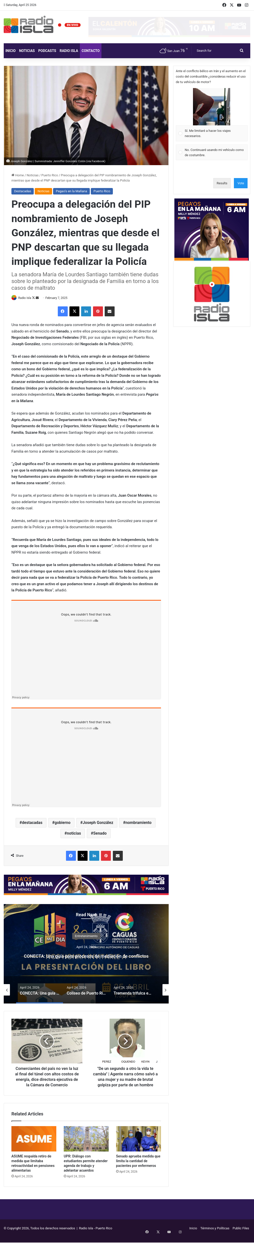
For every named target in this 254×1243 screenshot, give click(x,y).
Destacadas (22, 191)
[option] (86, 954)
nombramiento (139, 822)
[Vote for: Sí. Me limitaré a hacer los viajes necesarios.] (211, 115)
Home (17, 175)
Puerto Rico (49, 175)
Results (222, 183)
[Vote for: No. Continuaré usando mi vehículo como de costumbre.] (211, 152)
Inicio (10, 51)
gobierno (62, 822)
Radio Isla (69, 51)
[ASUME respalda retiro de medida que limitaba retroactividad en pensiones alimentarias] (33, 1144)
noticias (74, 833)
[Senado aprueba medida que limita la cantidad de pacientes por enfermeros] (138, 1144)
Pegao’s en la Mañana (71, 191)
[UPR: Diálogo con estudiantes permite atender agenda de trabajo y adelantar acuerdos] (86, 1144)
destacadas (32, 822)
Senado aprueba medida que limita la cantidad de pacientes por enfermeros (138, 1166)
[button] (211, 106)
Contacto (91, 51)
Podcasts (47, 51)
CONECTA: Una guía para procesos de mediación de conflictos (86, 955)
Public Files (241, 1234)
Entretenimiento (86, 932)
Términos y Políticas (214, 1234)
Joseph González (98, 822)
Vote (240, 183)
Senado (100, 833)
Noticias (27, 51)
